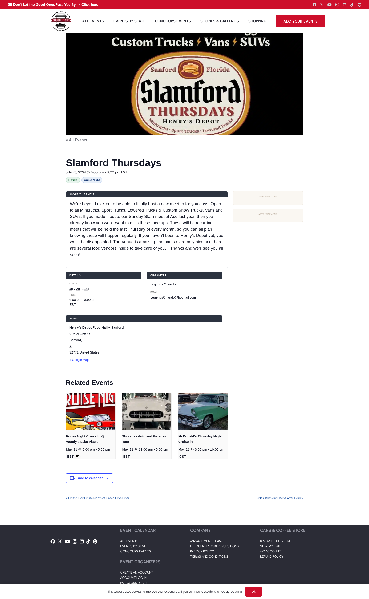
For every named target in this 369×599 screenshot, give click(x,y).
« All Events (76, 140)
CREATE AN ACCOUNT (136, 573)
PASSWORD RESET (134, 583)
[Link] (61, 21)
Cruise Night (92, 179)
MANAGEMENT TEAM (206, 541)
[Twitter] (322, 4)
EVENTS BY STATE (134, 546)
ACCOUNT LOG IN (133, 578)
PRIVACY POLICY (202, 551)
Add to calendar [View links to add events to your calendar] (90, 478)
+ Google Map (79, 360)
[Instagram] (337, 4)
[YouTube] (329, 4)
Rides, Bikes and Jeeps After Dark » (280, 498)
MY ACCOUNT (270, 551)
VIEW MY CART (271, 546)
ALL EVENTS (129, 541)
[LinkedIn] (344, 4)
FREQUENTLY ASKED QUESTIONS (214, 546)
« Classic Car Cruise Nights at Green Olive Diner (97, 498)
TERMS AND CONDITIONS (209, 557)
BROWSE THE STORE (275, 541)
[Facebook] (314, 4)
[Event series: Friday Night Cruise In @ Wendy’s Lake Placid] (77, 456)
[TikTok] (352, 4)
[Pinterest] (359, 4)
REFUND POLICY (271, 557)
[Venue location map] (183, 344)
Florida (72, 179)
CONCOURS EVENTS (135, 551)
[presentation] (90, 411)
